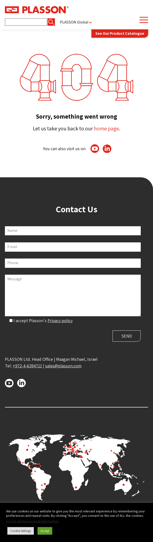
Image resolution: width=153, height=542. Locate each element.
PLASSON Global (74, 22)
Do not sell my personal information (32, 521)
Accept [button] (44, 531)
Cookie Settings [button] (20, 531)
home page (106, 128)
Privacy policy (60, 320)
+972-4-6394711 (27, 366)
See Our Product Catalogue (119, 33)
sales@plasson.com (63, 366)
